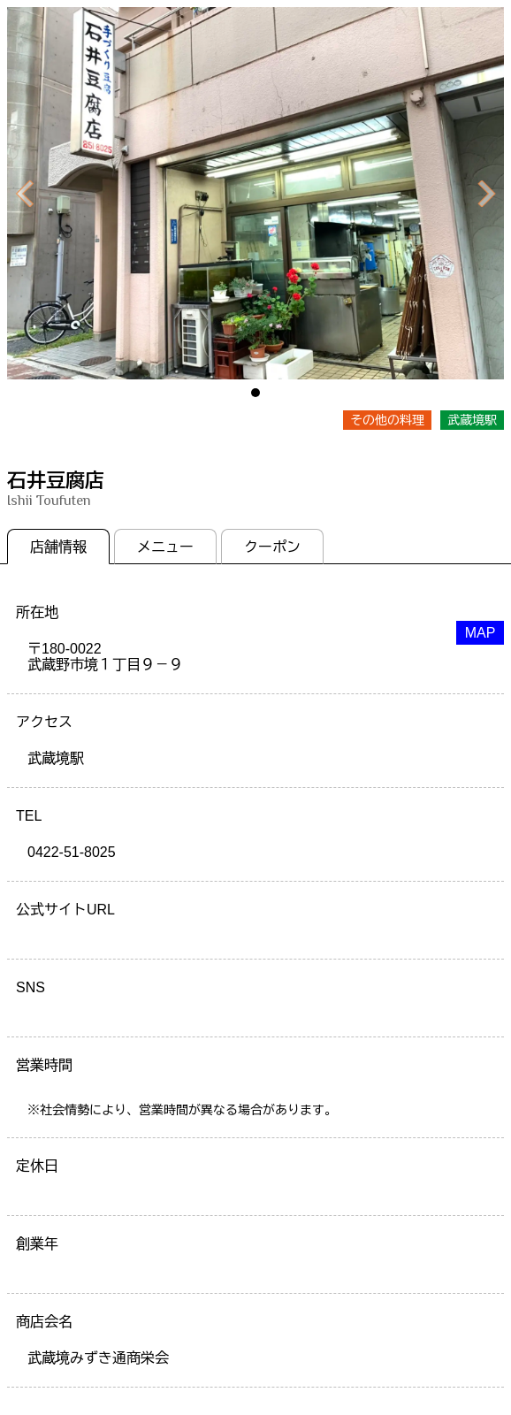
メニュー (165, 547)
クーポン (272, 547)
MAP (480, 632)
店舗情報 (58, 547)
